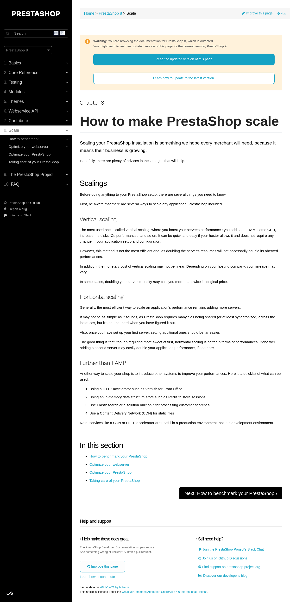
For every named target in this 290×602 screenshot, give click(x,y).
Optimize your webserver (109, 464)
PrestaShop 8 (110, 13)
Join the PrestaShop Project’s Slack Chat (231, 549)
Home (89, 13)
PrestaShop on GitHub (22, 203)
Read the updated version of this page (184, 59)
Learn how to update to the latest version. (184, 78)
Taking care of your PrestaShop (33, 162)
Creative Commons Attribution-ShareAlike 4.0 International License (165, 592)
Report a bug (15, 209)
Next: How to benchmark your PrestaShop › (230, 493)
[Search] (36, 33)
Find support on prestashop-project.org (229, 567)
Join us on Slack (18, 215)
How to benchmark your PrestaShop (118, 456)
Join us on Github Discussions (222, 558)
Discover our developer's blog (222, 575)
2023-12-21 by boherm (114, 587)
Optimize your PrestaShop (29, 154)
